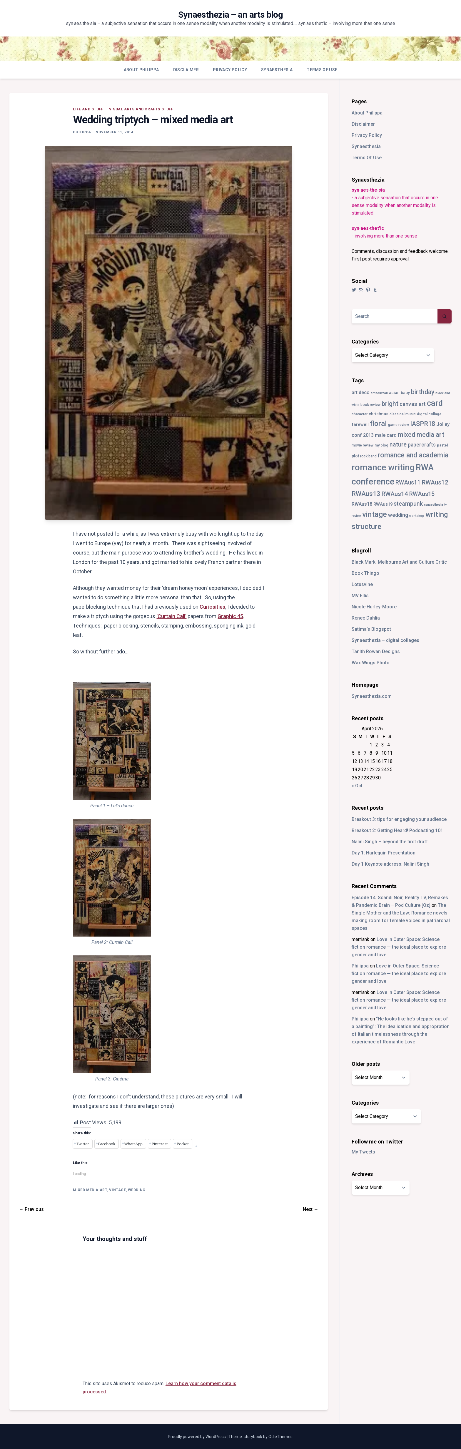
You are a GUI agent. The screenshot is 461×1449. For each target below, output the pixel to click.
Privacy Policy (230, 69)
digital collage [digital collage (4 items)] (429, 414)
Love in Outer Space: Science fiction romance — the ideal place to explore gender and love (399, 947)
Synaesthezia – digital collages (385, 640)
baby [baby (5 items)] (405, 392)
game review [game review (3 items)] (398, 425)
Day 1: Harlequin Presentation (383, 853)
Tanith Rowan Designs (376, 651)
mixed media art (90, 1190)
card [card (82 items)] (435, 403)
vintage (117, 1190)
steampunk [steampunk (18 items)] (408, 503)
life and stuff (88, 109)
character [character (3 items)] (360, 414)
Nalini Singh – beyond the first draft (390, 841)
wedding (137, 1190)
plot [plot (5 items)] (355, 456)
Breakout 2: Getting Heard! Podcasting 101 (397, 830)
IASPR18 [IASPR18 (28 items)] (422, 423)
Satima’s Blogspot (371, 629)
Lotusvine (362, 584)
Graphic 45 (230, 616)
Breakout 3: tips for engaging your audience (399, 819)
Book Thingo (365, 573)
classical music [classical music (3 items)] (403, 414)
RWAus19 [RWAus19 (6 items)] (382, 504)
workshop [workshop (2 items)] (416, 516)
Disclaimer (186, 69)
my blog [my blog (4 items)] (381, 445)
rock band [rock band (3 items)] (368, 456)
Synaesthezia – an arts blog (230, 14)
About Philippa (141, 69)
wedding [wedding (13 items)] (398, 515)
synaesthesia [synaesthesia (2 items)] (433, 505)
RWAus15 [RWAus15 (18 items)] (422, 494)
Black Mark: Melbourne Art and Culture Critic (399, 562)
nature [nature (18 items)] (398, 444)
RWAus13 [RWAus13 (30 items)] (366, 493)
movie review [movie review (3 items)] (362, 445)
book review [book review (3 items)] (370, 405)
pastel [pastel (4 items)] (442, 445)
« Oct (357, 786)
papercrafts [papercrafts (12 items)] (422, 444)
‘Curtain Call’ (171, 616)
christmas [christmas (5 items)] (378, 413)
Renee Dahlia (366, 618)
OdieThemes (280, 1436)
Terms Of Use (322, 69)
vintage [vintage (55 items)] (374, 514)
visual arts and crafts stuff (141, 109)
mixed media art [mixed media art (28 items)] (421, 434)
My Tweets (363, 1152)
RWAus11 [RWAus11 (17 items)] (407, 482)
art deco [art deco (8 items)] (361, 392)
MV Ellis (360, 595)
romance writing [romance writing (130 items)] (383, 467)
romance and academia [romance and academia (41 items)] (413, 455)
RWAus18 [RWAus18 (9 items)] (362, 504)
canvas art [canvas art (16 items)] (413, 404)
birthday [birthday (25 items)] (422, 392)
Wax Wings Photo (371, 662)
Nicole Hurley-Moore (374, 607)
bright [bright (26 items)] (390, 403)
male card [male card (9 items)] (386, 435)
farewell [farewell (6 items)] (360, 424)
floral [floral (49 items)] (378, 423)
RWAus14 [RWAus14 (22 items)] (395, 493)
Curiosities (212, 607)
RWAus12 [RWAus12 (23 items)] (435, 482)
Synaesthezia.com (372, 696)
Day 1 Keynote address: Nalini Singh (390, 864)
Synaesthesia (277, 69)
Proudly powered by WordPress (197, 1436)
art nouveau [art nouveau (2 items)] (379, 393)
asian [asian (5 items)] (394, 392)
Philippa (82, 132)
